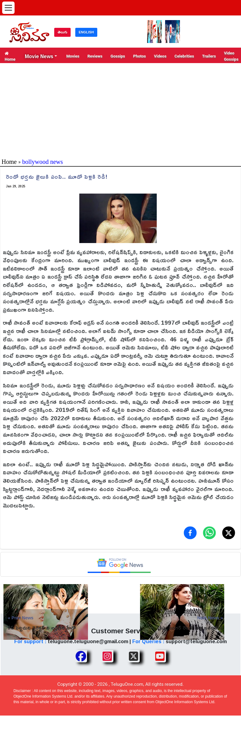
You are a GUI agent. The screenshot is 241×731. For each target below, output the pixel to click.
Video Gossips (231, 56)
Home (10, 56)
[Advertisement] (120, 109)
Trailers (209, 56)
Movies (72, 56)
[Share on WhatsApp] (209, 533)
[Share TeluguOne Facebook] (81, 656)
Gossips (118, 56)
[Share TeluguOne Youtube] (160, 656)
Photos (139, 56)
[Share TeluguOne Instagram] (107, 656)
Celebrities (184, 56)
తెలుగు (62, 32)
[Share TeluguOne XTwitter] (133, 656)
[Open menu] (8, 8)
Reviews (95, 56)
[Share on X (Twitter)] (229, 533)
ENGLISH (86, 32)
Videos (160, 56)
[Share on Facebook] (190, 533)
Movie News (39, 56)
